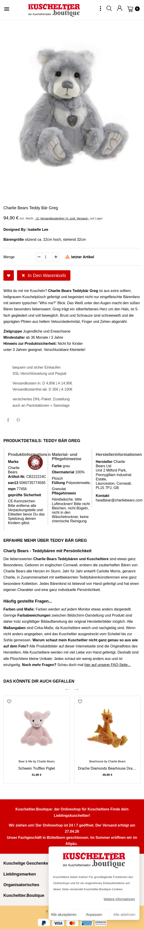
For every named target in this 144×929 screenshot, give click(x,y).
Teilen (8, 420)
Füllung (58, 483)
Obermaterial (63, 472)
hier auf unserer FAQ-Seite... (107, 665)
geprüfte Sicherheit (24, 495)
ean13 (13, 483)
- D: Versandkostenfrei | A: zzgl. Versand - (62, 218)
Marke (13, 462)
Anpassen (94, 915)
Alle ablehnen (124, 915)
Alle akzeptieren (64, 915)
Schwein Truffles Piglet (36, 768)
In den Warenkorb (44, 275)
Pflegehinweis (64, 493)
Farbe (57, 466)
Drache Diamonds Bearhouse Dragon (108, 768)
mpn (12, 489)
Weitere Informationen (119, 899)
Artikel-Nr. (16, 477)
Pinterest (18, 420)
